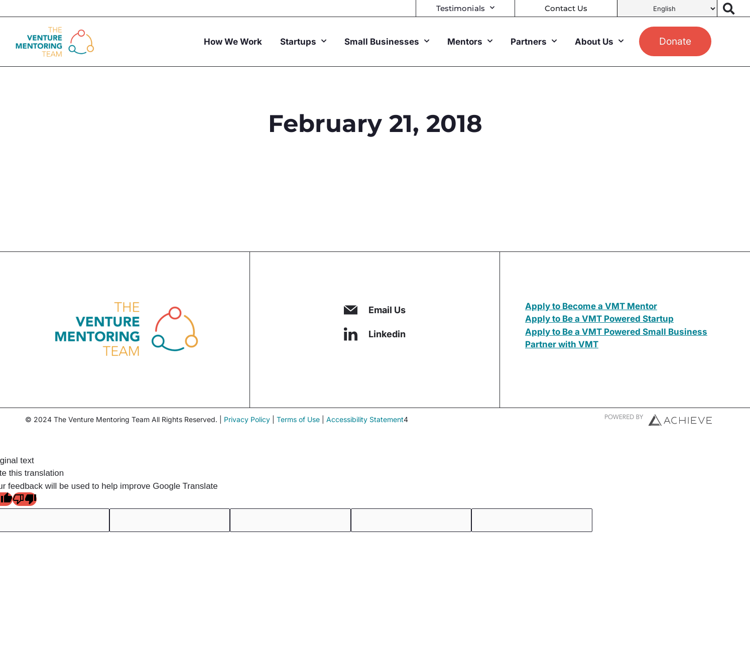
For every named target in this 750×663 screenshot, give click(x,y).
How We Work (233, 42)
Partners (534, 42)
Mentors (469, 42)
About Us (599, 42)
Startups (303, 42)
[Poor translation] (25, 499)
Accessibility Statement (365, 419)
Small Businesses (386, 42)
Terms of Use (298, 419)
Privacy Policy (247, 419)
